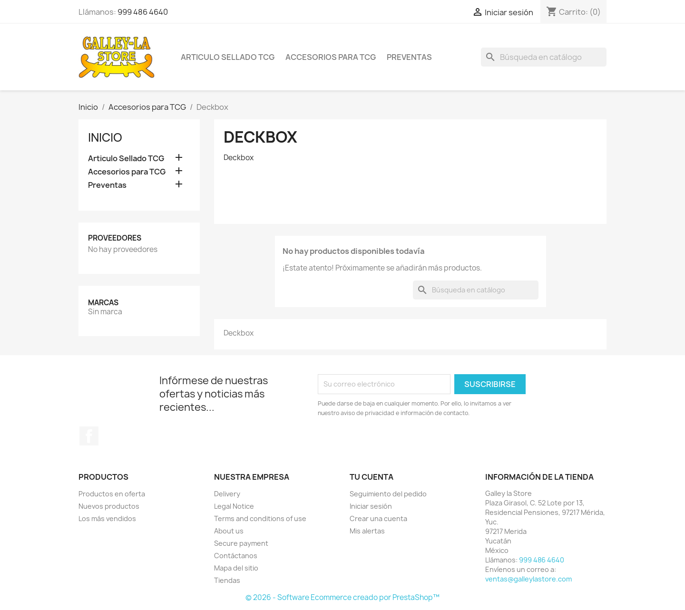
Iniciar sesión (371, 506)
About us (229, 530)
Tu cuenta (371, 477)
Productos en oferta (111, 493)
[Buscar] (544, 57)
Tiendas (227, 580)
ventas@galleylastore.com (528, 578)
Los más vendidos (107, 518)
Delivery (227, 493)
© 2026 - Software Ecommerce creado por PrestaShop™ (342, 597)
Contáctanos (235, 555)
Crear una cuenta (378, 518)
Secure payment (241, 543)
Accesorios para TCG (330, 57)
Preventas (409, 57)
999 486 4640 (142, 12)
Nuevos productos (108, 506)
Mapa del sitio (236, 567)
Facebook (88, 435)
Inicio (105, 137)
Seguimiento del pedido (388, 493)
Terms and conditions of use (260, 518)
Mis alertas (367, 530)
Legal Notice (234, 506)
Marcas (103, 303)
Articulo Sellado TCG (227, 57)
